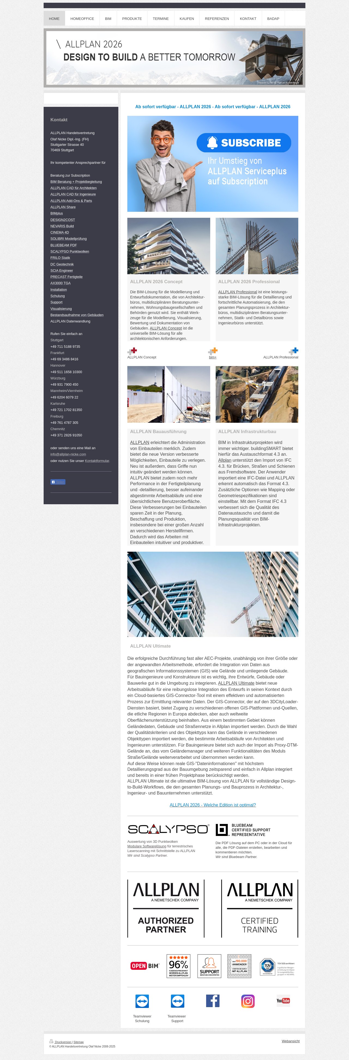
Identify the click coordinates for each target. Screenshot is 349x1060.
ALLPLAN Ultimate (236, 683)
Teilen (58, 482)
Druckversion (60, 1042)
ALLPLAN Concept (166, 328)
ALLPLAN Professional (237, 292)
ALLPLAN (139, 442)
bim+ (213, 357)
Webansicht (291, 1041)
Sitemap (79, 1042)
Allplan (224, 460)
